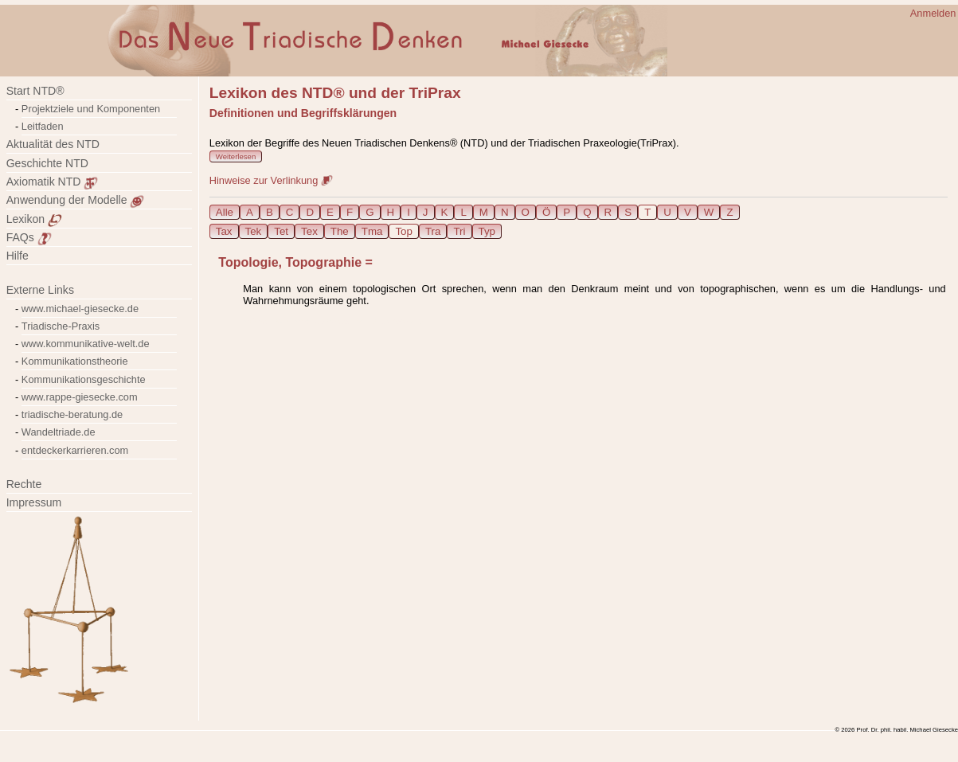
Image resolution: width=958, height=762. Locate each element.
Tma (372, 231)
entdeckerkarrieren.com (75, 450)
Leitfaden (43, 126)
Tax (224, 231)
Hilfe (17, 255)
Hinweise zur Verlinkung (271, 180)
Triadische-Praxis (61, 326)
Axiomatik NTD (52, 181)
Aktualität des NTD (53, 144)
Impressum (43, 502)
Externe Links (40, 289)
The (339, 231)
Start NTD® (35, 90)
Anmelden (933, 13)
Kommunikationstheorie (75, 361)
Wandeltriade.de (59, 432)
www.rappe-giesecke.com (80, 397)
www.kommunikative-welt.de (86, 344)
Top (404, 231)
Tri (459, 231)
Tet (281, 231)
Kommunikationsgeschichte (84, 379)
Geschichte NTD (47, 163)
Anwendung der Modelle (75, 199)
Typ (487, 231)
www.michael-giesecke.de (80, 309)
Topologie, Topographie (290, 262)
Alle (224, 212)
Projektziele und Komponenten (91, 109)
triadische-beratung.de (72, 414)
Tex (309, 231)
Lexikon (34, 219)
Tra (433, 231)
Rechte (24, 484)
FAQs (29, 237)
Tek (253, 231)
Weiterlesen (236, 156)
